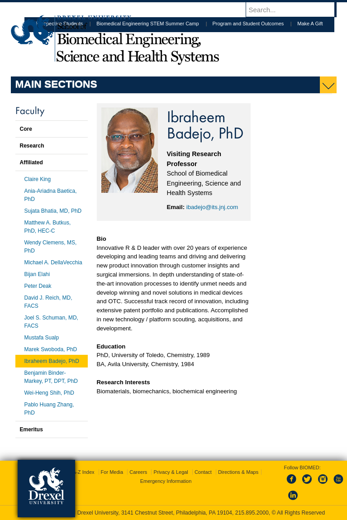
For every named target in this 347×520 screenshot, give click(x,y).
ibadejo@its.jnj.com (212, 207)
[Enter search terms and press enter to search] (295, 9)
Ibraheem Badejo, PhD (51, 361)
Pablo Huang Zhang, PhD (49, 408)
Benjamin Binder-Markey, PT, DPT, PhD (51, 377)
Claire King (37, 179)
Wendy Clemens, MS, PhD (50, 246)
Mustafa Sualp (41, 337)
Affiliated (31, 162)
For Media (112, 472)
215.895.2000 (252, 513)
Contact (203, 472)
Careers (138, 472)
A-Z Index (84, 472)
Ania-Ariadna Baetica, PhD (50, 195)
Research (32, 146)
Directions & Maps (238, 472)
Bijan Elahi (37, 274)
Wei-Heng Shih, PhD (49, 393)
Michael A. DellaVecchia (53, 262)
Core (26, 129)
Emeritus (31, 429)
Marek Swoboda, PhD (50, 349)
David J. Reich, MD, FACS (48, 302)
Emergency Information (166, 481)
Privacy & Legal (170, 472)
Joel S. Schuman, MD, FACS (51, 322)
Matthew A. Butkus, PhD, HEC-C (47, 226)
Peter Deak (38, 286)
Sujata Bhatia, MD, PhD (53, 211)
